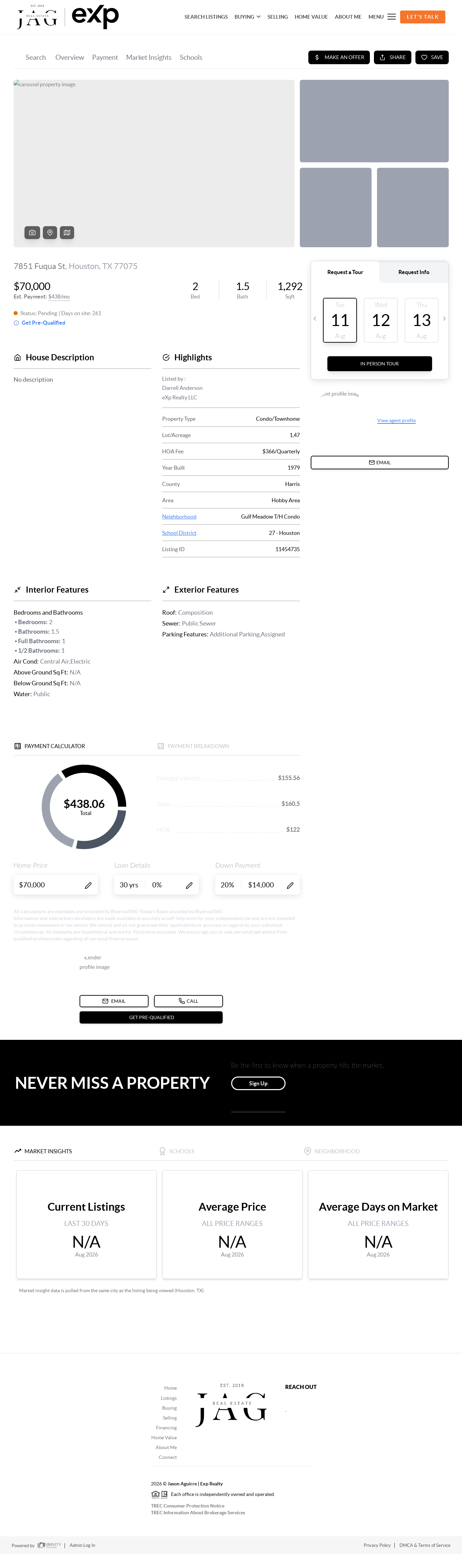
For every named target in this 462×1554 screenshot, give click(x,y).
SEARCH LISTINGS (206, 17)
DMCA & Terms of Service (424, 1545)
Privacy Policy (377, 1545)
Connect (168, 1457)
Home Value (164, 1437)
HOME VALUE (311, 17)
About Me (348, 17)
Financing (166, 1427)
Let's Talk (423, 17)
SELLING (278, 17)
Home (170, 1388)
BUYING (248, 17)
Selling (170, 1418)
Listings (169, 1398)
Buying (169, 1408)
